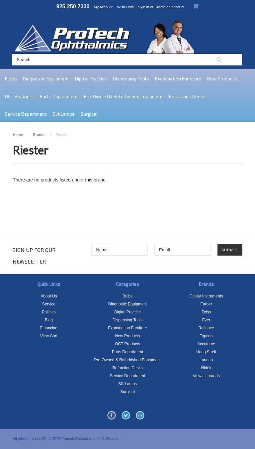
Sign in (143, 7)
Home (18, 135)
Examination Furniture (178, 78)
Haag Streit (206, 352)
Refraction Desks (187, 96)
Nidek (206, 368)
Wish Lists (125, 7)
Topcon (206, 336)
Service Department (26, 114)
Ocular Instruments (206, 296)
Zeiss (206, 312)
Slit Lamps (64, 114)
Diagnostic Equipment (46, 78)
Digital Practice (91, 78)
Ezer (206, 320)
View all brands (206, 376)
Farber (206, 304)
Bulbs (11, 78)
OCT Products (19, 96)
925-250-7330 (73, 6)
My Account (103, 7)
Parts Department (59, 96)
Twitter (126, 416)
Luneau (206, 360)
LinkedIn (140, 416)
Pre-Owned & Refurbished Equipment (123, 96)
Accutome (206, 344)
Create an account (169, 7)
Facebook (112, 416)
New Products (222, 78)
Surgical (89, 114)
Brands (39, 135)
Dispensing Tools (131, 78)
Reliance (206, 328)
